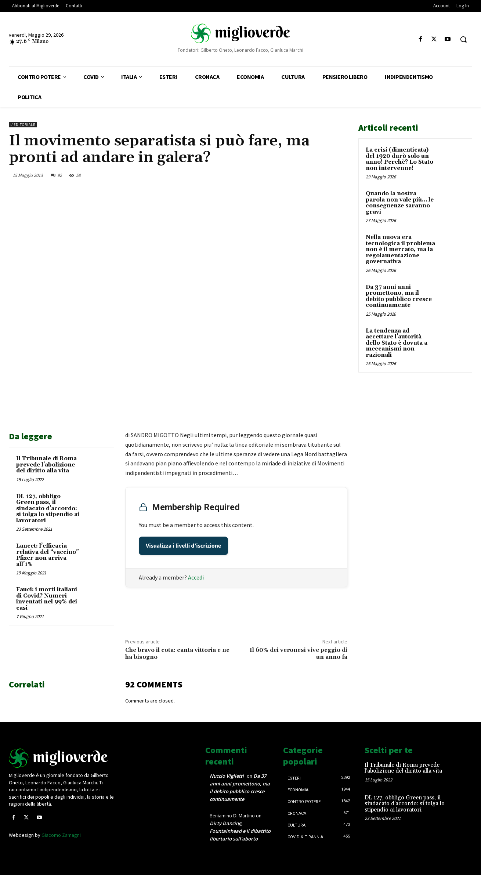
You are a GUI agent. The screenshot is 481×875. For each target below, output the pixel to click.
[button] (463, 39)
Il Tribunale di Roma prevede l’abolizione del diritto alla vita (46, 464)
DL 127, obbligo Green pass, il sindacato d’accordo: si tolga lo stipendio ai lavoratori (47, 508)
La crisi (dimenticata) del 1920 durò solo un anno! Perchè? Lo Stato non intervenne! (399, 159)
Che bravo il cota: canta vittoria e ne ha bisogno (177, 653)
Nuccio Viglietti (227, 776)
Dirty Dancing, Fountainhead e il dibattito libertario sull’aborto (240, 831)
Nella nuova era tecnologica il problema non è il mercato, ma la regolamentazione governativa (400, 249)
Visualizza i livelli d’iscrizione (183, 545)
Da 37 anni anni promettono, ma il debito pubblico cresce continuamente (399, 296)
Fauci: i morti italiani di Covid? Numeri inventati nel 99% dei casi (46, 598)
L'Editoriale (23, 124)
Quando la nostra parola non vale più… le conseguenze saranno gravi (400, 202)
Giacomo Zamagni (61, 835)
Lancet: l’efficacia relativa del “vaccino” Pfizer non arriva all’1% (47, 555)
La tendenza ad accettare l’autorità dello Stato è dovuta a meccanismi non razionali (396, 343)
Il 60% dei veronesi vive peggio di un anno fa (298, 653)
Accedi (196, 577)
